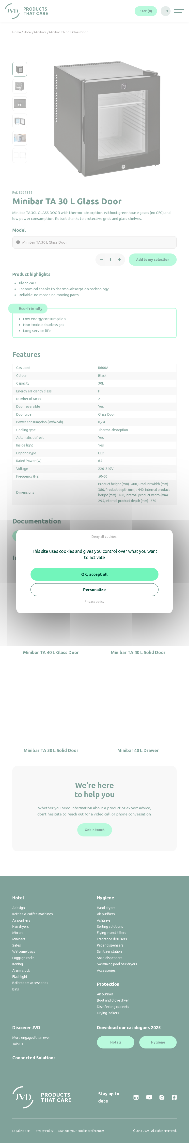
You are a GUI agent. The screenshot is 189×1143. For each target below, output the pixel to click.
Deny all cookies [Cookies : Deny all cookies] (104, 537)
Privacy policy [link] (94, 601)
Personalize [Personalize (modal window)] (94, 589)
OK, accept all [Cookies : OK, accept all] (94, 574)
